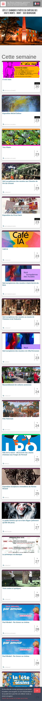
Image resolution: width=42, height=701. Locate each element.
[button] (21, 76)
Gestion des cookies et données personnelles (15, 698)
